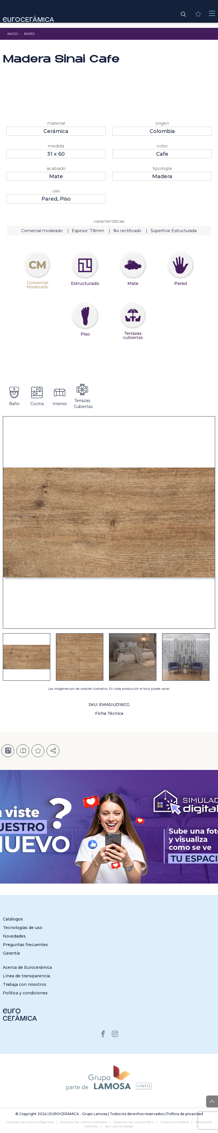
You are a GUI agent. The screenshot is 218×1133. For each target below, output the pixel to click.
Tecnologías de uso (22, 927)
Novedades (14, 936)
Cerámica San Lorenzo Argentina (30, 1122)
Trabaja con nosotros (24, 984)
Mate (56, 176)
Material (56, 123)
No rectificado (127, 230)
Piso (65, 199)
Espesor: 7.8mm (88, 230)
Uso (56, 190)
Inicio (12, 34)
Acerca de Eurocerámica (27, 967)
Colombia (162, 131)
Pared (49, 199)
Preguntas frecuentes (25, 944)
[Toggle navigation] (212, 13)
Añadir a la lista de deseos (38, 750)
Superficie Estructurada (173, 230)
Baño (29, 34)
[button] (183, 13)
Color (162, 146)
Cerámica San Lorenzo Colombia (83, 1122)
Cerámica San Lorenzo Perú (134, 1122)
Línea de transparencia (26, 975)
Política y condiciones (25, 992)
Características (109, 221)
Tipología (162, 168)
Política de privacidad (184, 1114)
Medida (56, 146)
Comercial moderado (42, 230)
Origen (162, 123)
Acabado (56, 168)
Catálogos (13, 919)
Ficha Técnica (109, 713)
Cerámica (55, 131)
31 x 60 (56, 154)
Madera (162, 176)
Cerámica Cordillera (175, 1122)
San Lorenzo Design (119, 1126)
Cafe (162, 154)
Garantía (11, 953)
